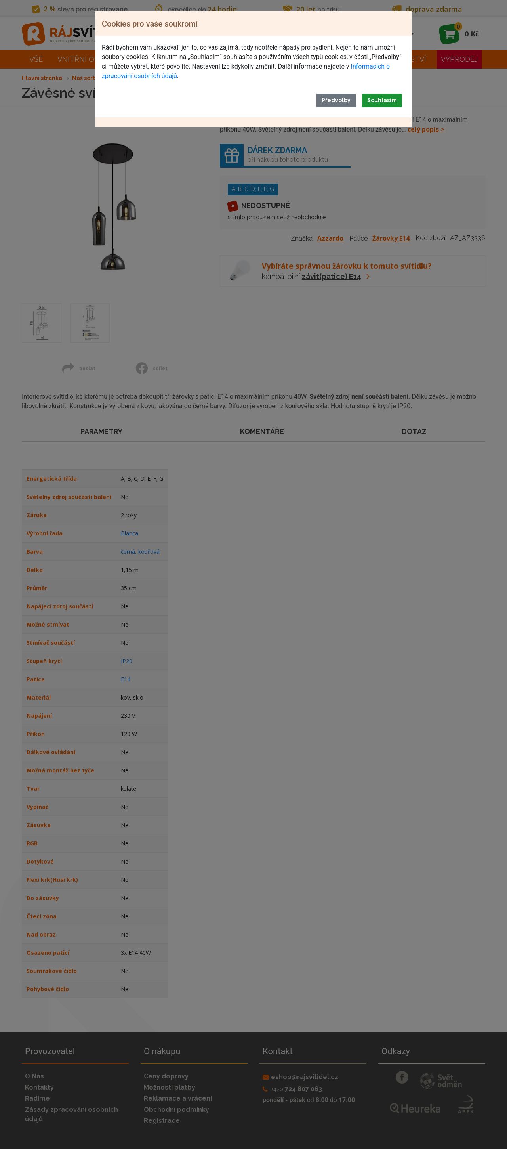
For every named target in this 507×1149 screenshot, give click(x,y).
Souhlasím (382, 100)
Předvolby (336, 100)
